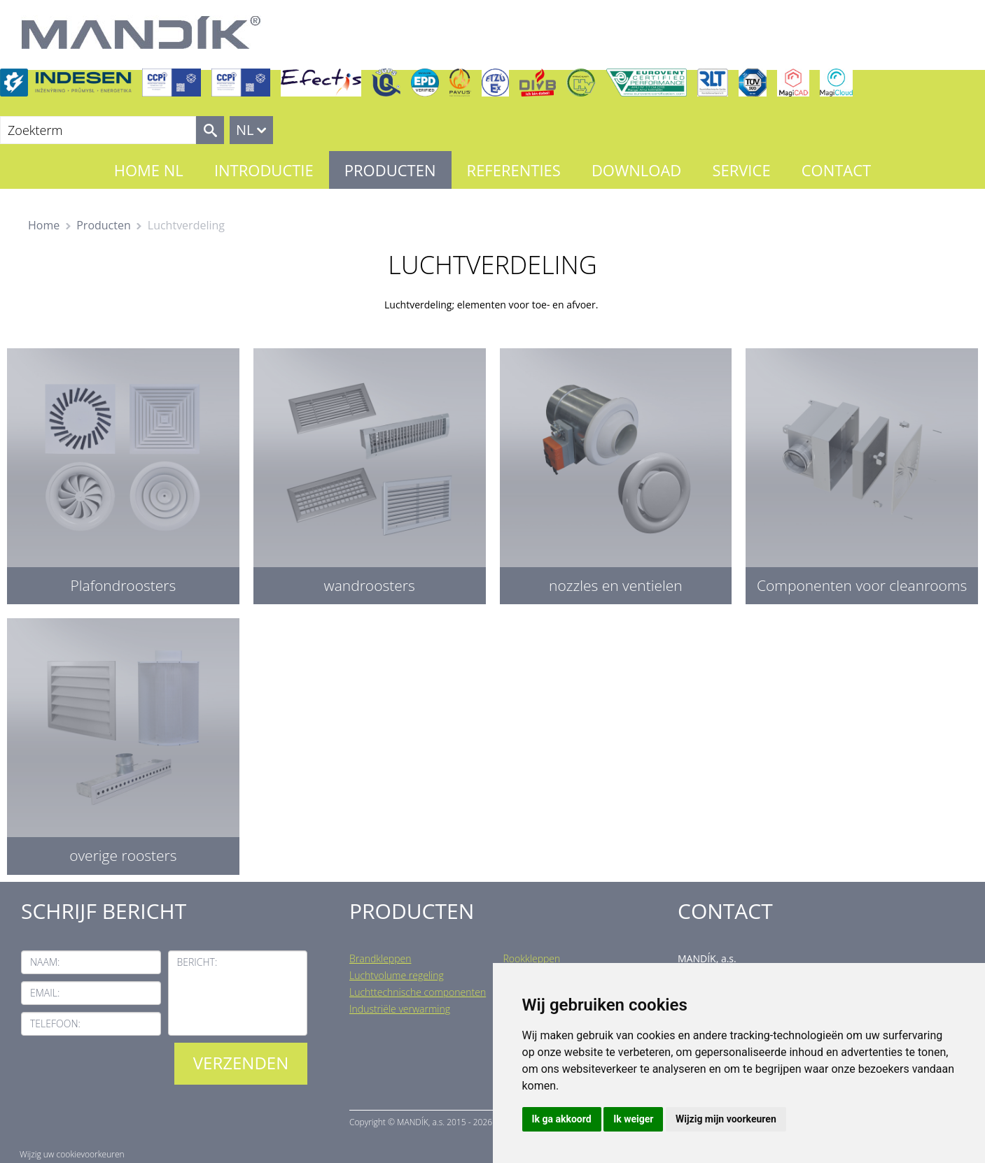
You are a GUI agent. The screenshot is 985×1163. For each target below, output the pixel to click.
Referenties (514, 169)
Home (44, 225)
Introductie (264, 169)
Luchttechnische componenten (417, 992)
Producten (390, 169)
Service (741, 169)
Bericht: (197, 962)
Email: (45, 992)
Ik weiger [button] (633, 1119)
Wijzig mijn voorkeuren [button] (726, 1119)
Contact (837, 169)
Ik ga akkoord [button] (562, 1119)
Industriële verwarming (399, 1008)
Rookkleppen (532, 958)
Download (636, 169)
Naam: (45, 962)
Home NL (148, 169)
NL (245, 129)
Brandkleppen (380, 958)
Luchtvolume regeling (396, 975)
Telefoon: (55, 1023)
